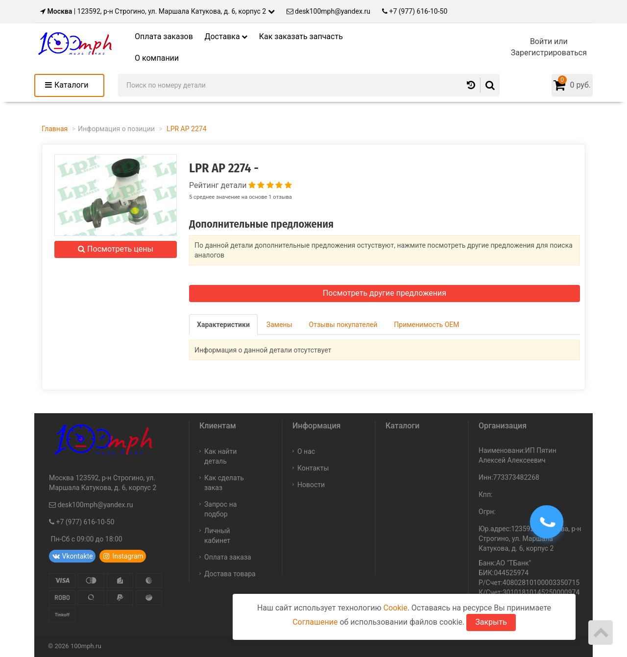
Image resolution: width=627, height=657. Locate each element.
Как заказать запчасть (301, 36)
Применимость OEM (426, 324)
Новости (311, 485)
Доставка (225, 36)
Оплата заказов (164, 36)
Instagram (123, 556)
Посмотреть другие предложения (384, 293)
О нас (306, 451)
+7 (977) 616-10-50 (414, 11)
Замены (279, 324)
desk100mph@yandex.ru (328, 11)
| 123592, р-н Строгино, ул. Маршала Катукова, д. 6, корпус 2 (154, 11)
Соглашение (315, 622)
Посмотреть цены (115, 249)
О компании (157, 58)
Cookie (395, 607)
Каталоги (71, 85)
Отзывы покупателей (343, 324)
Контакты (313, 468)
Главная (55, 129)
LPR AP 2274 (186, 129)
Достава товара (230, 574)
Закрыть (491, 622)
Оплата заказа (227, 557)
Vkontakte (72, 556)
